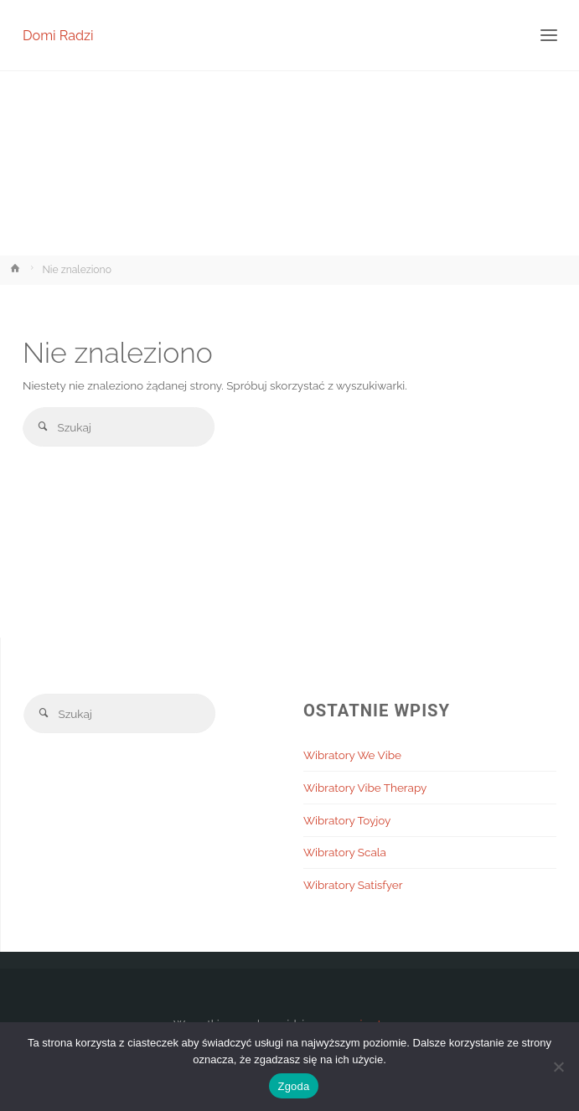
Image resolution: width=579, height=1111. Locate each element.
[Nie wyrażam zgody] (558, 1066)
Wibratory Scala (344, 852)
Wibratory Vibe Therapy (364, 787)
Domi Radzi (58, 35)
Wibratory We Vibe (352, 755)
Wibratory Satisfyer (353, 884)
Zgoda (293, 1086)
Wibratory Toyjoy (347, 820)
